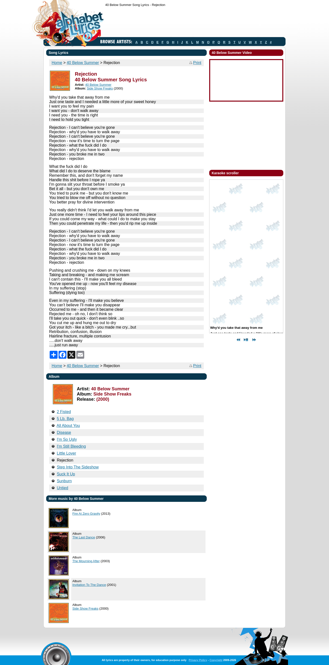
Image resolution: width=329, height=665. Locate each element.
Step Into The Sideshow (78, 467)
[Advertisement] (195, 23)
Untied (62, 488)
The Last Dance (83, 537)
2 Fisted (64, 412)
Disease (64, 432)
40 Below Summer (83, 63)
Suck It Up (66, 474)
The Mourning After (86, 561)
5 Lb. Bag (65, 419)
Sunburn (64, 481)
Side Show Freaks (100, 88)
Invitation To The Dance (89, 585)
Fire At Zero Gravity (86, 513)
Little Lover (66, 453)
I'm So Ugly (67, 439)
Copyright (215, 660)
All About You (68, 425)
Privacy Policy (198, 660)
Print (197, 63)
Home (57, 63)
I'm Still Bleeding (71, 446)
